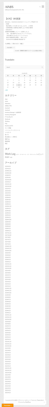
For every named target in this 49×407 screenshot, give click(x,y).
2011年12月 (8, 368)
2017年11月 (8, 233)
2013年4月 (8, 333)
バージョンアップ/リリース (12, 130)
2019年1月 (8, 217)
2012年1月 (8, 366)
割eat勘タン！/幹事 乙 (11, 137)
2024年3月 (8, 175)
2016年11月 (8, 248)
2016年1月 (8, 262)
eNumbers (7, 103)
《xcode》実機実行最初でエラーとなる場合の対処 (28, 50)
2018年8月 (8, 224)
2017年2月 (8, 244)
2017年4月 (8, 242)
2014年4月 (8, 306)
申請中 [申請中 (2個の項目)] (7, 157)
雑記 (21, 43)
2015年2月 (8, 284)
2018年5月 (8, 228)
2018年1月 (8, 231)
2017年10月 (8, 235)
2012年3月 (8, 361)
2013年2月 (8, 337)
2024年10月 (8, 173)
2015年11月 (8, 266)
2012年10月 (8, 346)
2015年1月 (8, 286)
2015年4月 (8, 279)
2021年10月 (8, 186)
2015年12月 (8, 264)
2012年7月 (8, 353)
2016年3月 (8, 257)
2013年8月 (8, 324)
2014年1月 (8, 313)
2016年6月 (8, 255)
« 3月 (6, 90)
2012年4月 (8, 359)
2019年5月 (8, 208)
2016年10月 (8, 250)
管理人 (9, 43)
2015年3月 (8, 281)
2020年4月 (8, 199)
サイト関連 (8, 128)
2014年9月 (8, 295)
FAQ (6, 123)
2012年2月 (8, 364)
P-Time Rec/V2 (9, 117)
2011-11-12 (15, 43)
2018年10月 (8, 219)
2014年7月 (8, 299)
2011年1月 (8, 392)
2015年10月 (8, 268)
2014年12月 (8, 288)
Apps (6, 99)
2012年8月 (8, 350)
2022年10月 (8, 180)
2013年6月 (8, 328)
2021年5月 (8, 188)
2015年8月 (8, 273)
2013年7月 (8, 326)
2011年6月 (8, 381)
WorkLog (7, 121)
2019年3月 (8, 213)
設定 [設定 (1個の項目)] (11, 157)
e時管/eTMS (8, 106)
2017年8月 (8, 237)
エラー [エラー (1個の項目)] (17, 154)
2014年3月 (8, 308)
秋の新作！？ (10, 47)
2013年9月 (8, 321)
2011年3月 (8, 388)
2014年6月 (8, 301)
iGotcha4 (7, 110)
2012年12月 (8, 341)
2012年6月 (8, 355)
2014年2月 (8, 310)
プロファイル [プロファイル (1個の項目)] (33, 154)
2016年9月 (8, 253)
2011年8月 (8, 377)
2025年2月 (8, 168)
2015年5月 (8, 277)
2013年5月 (8, 330)
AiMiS (9, 7)
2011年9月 (8, 375)
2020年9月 (8, 195)
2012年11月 (8, 344)
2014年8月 (8, 297)
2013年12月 (8, 315)
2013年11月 (8, 317)
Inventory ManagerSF (10, 114)
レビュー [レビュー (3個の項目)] (40, 154)
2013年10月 (8, 319)
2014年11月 (8, 290)
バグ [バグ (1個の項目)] (28, 154)
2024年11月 (8, 171)
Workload (7, 119)
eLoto (6, 101)
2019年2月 (8, 215)
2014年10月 (8, 293)
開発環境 (7, 141)
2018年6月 (8, 226)
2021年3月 (8, 193)
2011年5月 (8, 384)
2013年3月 (8, 335)
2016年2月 (8, 259)
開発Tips (7, 139)
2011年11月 (8, 370)
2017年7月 (8, 239)
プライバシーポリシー (24, 400)
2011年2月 (8, 390)
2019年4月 (8, 211)
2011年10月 (8, 372)
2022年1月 (8, 182)
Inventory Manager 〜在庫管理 (13, 112)
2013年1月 (8, 339)
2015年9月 (8, 270)
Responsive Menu (43, 7)
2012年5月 (8, 357)
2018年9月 (8, 222)
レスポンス (8, 132)
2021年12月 (8, 184)
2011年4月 (8, 386)
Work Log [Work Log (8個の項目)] (10, 154)
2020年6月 (8, 197)
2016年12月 (8, 246)
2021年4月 (8, 191)
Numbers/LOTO (9, 126)
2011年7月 (8, 379)
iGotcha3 (7, 108)
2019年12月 (8, 206)
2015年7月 (8, 275)
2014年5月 (8, 304)
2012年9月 (8, 348)
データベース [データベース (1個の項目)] (23, 154)
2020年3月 (8, 202)
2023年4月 (8, 177)
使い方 (7, 134)
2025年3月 (8, 166)
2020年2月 (8, 204)
